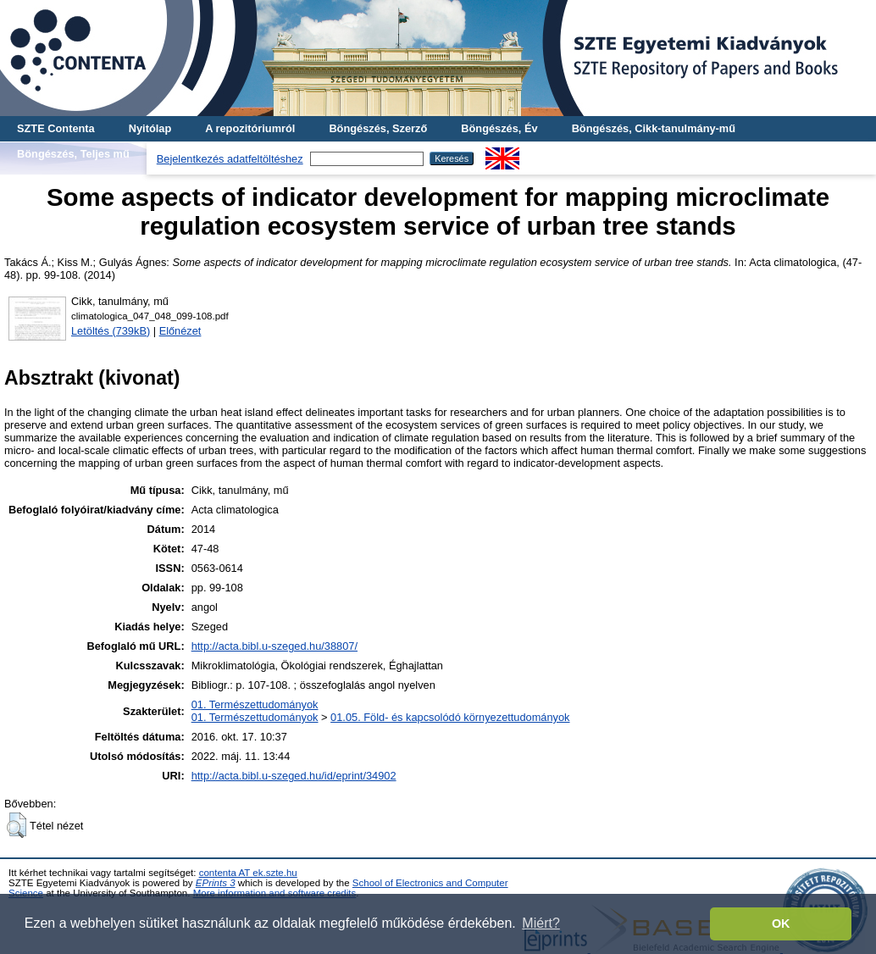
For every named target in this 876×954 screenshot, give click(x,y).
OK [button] (781, 923)
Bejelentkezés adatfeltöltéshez (230, 159)
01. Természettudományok (255, 704)
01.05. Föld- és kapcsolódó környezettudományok (449, 717)
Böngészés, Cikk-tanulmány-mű (653, 128)
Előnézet (180, 330)
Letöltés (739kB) (110, 330)
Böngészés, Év (499, 128)
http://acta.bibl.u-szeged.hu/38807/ (274, 646)
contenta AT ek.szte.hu (248, 873)
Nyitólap (150, 128)
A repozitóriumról (250, 128)
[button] (16, 825)
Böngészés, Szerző (378, 128)
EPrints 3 (216, 883)
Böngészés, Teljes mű (73, 153)
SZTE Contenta (56, 128)
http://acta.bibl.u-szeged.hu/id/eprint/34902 (293, 775)
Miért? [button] (540, 923)
